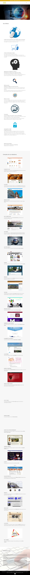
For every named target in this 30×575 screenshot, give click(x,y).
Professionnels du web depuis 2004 (15, 10)
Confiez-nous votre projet (15, 13)
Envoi (25, 567)
